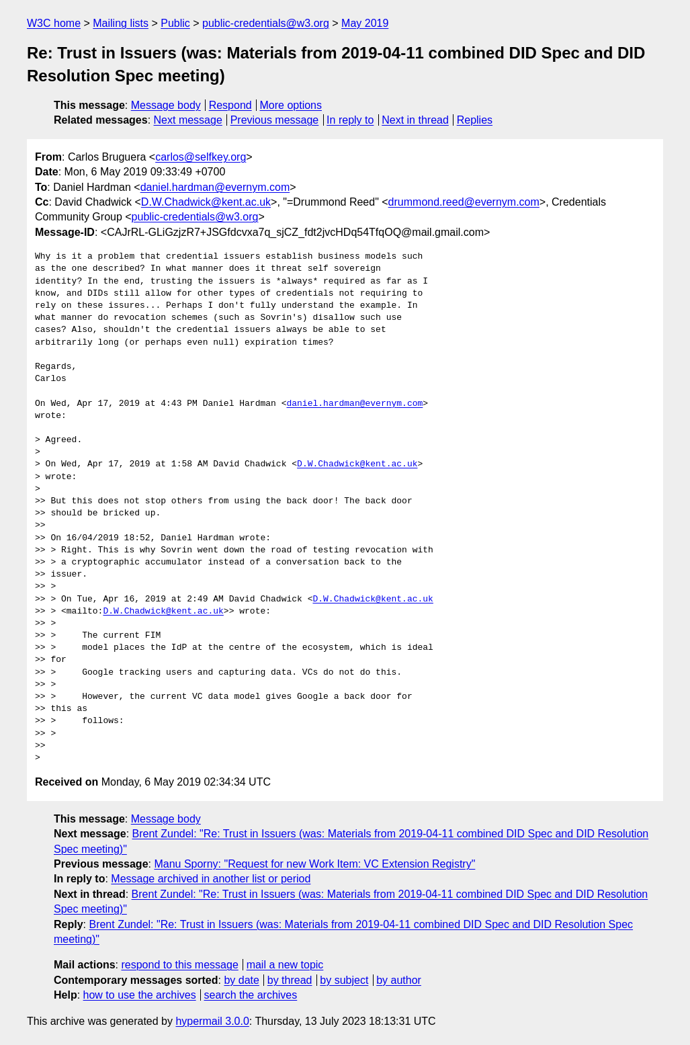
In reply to (350, 120)
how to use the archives (139, 995)
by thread (289, 980)
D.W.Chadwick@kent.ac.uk (206, 202)
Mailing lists (120, 23)
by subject (344, 980)
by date (241, 980)
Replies (474, 120)
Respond (230, 105)
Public (175, 23)
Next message (188, 120)
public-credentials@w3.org (265, 23)
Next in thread (415, 120)
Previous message (274, 120)
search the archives (251, 995)
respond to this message (179, 964)
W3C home (54, 23)
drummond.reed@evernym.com (464, 202)
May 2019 (364, 23)
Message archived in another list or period (210, 878)
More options (291, 105)
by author (398, 980)
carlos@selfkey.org (200, 157)
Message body (166, 105)
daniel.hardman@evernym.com (215, 187)
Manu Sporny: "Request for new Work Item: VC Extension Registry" (314, 864)
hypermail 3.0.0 (212, 1021)
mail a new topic (285, 964)
